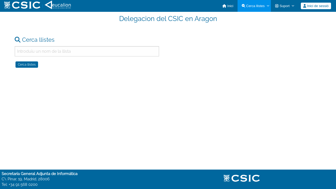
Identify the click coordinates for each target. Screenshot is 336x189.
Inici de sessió (315, 6)
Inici (227, 6)
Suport (282, 6)
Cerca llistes (253, 6)
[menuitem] (228, 6)
